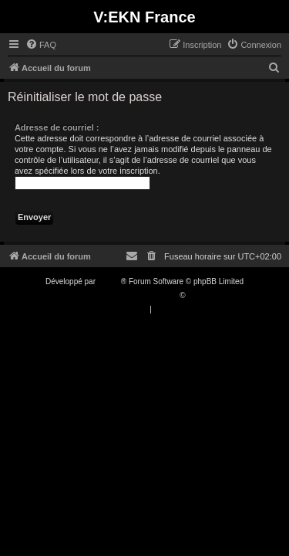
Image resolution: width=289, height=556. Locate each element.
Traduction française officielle (128, 295)
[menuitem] (40, 45)
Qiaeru (198, 295)
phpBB (109, 281)
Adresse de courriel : (57, 127)
